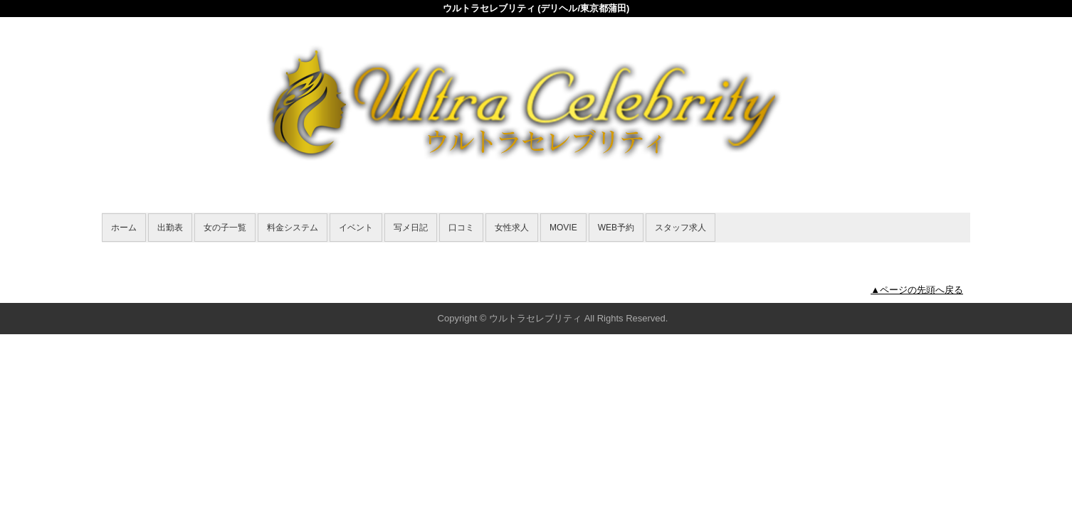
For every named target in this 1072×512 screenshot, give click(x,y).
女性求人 (512, 228)
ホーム (124, 228)
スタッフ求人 (680, 228)
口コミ (461, 228)
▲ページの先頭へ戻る (917, 289)
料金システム (292, 228)
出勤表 (170, 228)
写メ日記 (411, 228)
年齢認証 (123, 250)
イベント (356, 228)
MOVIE (563, 228)
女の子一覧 (225, 228)
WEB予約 (616, 228)
